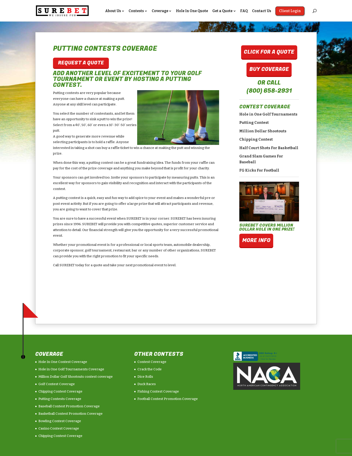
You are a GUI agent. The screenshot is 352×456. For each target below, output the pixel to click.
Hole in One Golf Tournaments (268, 114)
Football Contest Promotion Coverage (167, 399)
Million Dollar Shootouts (262, 131)
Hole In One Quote (192, 11)
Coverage (160, 11)
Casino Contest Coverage (58, 428)
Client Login (290, 11)
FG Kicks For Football (259, 170)
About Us (113, 11)
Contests (136, 11)
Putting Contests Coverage (59, 399)
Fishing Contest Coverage (158, 391)
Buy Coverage (269, 69)
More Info (256, 240)
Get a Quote (222, 11)
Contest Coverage (151, 362)
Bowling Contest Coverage (59, 421)
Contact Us (261, 11)
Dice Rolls (145, 377)
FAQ (244, 11)
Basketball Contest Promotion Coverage (70, 414)
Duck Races (146, 384)
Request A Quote (81, 62)
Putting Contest (254, 122)
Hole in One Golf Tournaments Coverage (71, 369)
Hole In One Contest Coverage (62, 362)
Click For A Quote (269, 52)
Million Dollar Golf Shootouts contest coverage (75, 377)
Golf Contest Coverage (56, 384)
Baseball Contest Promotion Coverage (69, 406)
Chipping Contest (256, 139)
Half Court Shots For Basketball (268, 148)
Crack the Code (149, 369)
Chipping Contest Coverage (60, 391)
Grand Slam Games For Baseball (261, 159)
